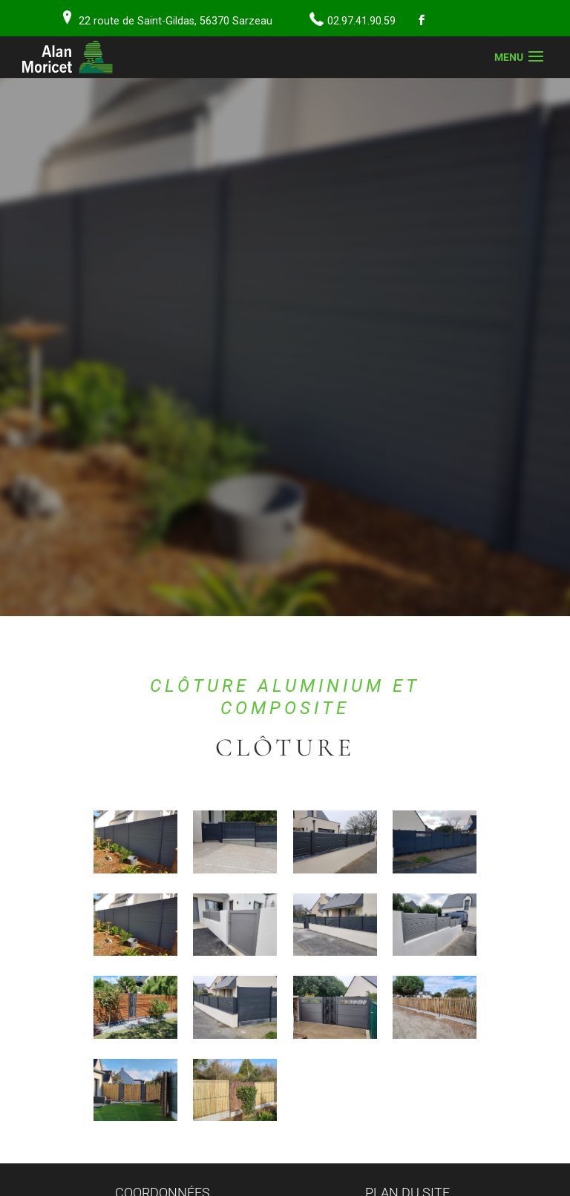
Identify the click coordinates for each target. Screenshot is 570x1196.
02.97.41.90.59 (361, 21)
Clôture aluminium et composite (285, 696)
